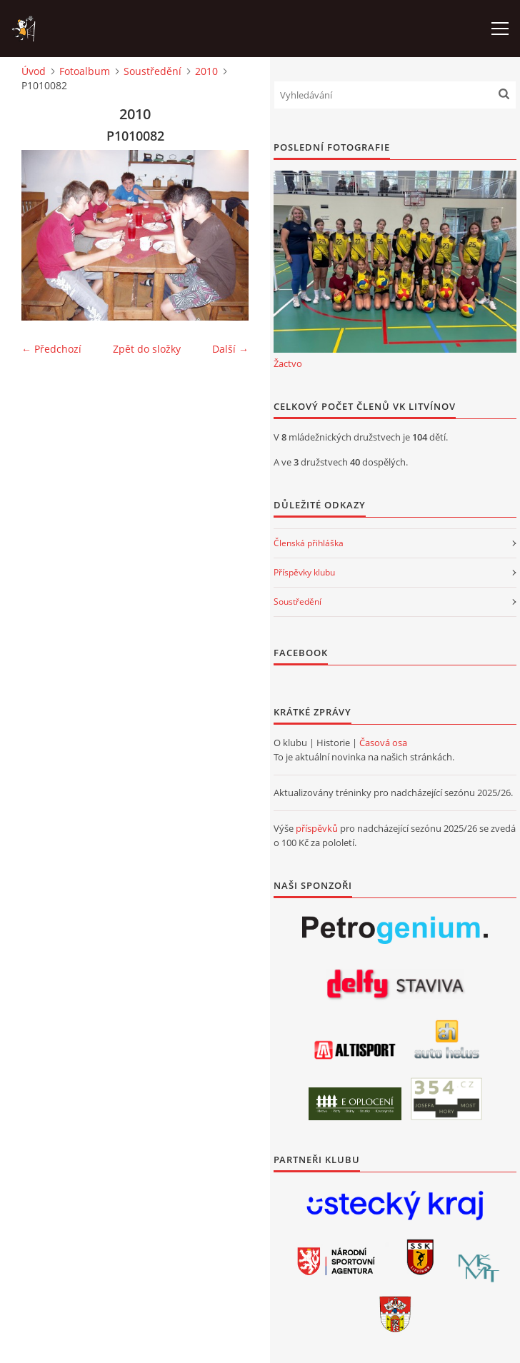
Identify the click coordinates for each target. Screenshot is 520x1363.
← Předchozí (51, 349)
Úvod (33, 71)
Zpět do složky (147, 349)
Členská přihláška (309, 543)
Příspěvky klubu (304, 572)
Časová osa (383, 742)
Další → (230, 349)
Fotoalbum (84, 71)
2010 (206, 71)
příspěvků (317, 828)
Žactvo (288, 363)
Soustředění (152, 71)
